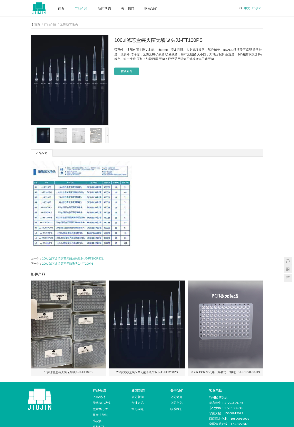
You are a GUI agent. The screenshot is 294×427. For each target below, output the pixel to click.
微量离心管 (100, 409)
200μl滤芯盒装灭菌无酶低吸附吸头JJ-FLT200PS (147, 372)
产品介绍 (81, 8)
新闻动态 (104, 8)
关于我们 (127, 8)
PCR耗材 (99, 397)
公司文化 (176, 403)
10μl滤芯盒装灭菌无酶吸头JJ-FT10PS (68, 372)
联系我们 (150, 8)
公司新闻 (137, 397)
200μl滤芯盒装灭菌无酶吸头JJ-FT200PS (68, 263)
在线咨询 (126, 71)
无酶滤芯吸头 (69, 24)
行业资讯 (137, 403)
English (256, 8)
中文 (247, 8)
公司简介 (176, 397)
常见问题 (137, 409)
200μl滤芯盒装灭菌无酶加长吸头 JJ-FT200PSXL (73, 258)
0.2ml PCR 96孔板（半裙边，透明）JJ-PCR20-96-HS (226, 372)
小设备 (97, 421)
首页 (61, 8)
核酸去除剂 (100, 415)
